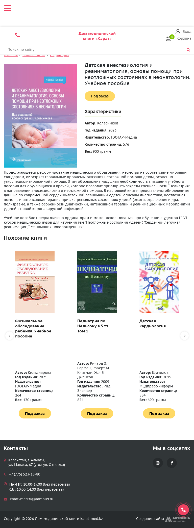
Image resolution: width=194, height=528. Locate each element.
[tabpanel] (32, 335)
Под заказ (100, 96)
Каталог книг (33, 54)
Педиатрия (59, 54)
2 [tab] (93, 431)
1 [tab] (85, 431)
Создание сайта (163, 518)
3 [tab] (100, 431)
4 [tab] (108, 431)
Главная (11, 54)
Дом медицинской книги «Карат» (97, 36)
